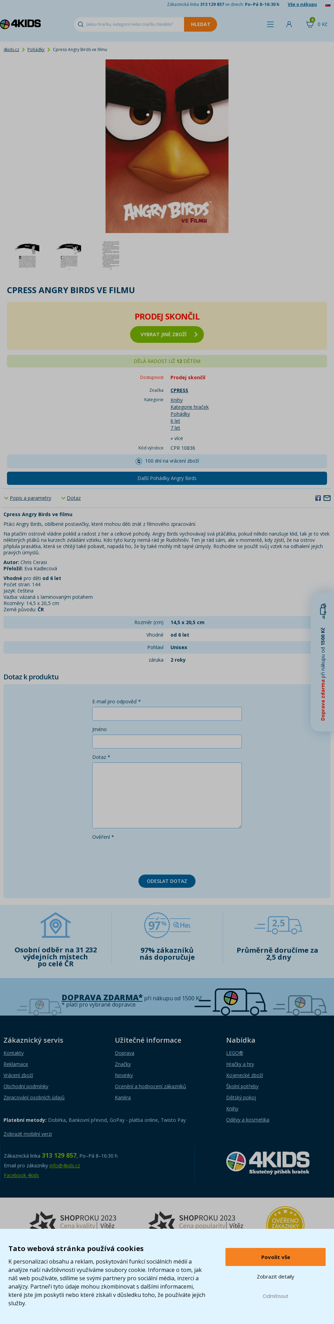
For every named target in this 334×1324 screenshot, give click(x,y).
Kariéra (123, 1097)
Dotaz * (101, 757)
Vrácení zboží (18, 1075)
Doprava (124, 1053)
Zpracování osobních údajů (34, 1097)
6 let (175, 420)
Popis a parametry (30, 498)
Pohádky (36, 49)
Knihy (176, 400)
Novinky (124, 1075)
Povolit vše (275, 1256)
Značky (123, 1064)
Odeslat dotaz (167, 881)
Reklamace (15, 1064)
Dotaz (74, 498)
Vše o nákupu (302, 4)
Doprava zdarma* (102, 997)
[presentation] (145, 855)
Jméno (99, 729)
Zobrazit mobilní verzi (27, 1134)
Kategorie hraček (189, 407)
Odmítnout (275, 1295)
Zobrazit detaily (275, 1276)
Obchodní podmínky (25, 1086)
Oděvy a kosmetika (247, 1119)
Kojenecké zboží (244, 1075)
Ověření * (103, 837)
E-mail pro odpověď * (116, 701)
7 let (175, 427)
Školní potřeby (242, 1086)
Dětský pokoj (241, 1097)
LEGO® (234, 1053)
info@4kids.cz (64, 1165)
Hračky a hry (240, 1064)
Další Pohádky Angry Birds (167, 478)
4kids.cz (11, 49)
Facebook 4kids (21, 1175)
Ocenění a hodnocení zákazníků (150, 1086)
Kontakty (13, 1053)
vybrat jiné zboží (169, 334)
